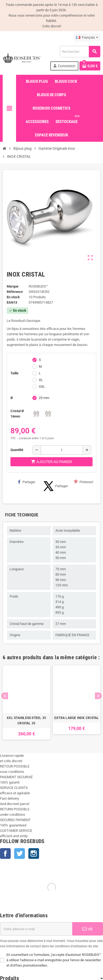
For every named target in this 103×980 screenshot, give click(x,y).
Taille (14, 373)
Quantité (16, 450)
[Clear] (36, 414)
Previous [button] (4, 695)
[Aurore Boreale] (48, 414)
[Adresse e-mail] (36, 929)
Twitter (19, 853)
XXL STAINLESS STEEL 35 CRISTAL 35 (26, 720)
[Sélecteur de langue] (87, 37)
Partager (26, 482)
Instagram (33, 853)
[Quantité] (62, 450)
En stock (13, 297)
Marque (12, 286)
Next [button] (98, 695)
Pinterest (83, 482)
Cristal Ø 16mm (17, 413)
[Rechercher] (80, 51)
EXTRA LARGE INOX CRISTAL (76, 718)
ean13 (12, 302)
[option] (26, 702)
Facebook (5, 853)
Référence (15, 292)
